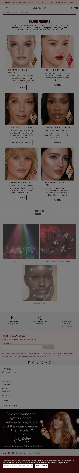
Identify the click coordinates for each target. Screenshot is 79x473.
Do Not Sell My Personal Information (18, 466)
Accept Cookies (41, 466)
